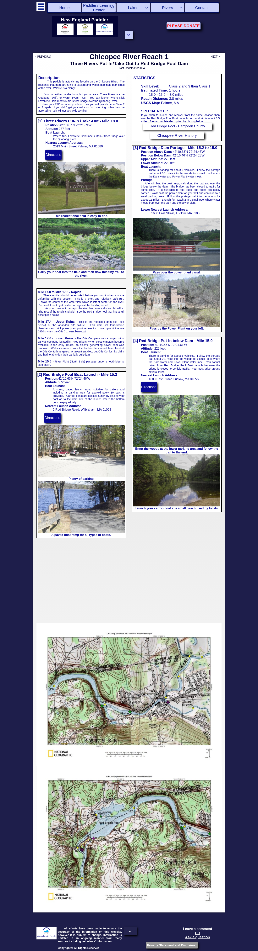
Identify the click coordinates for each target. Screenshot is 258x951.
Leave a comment (197, 929)
